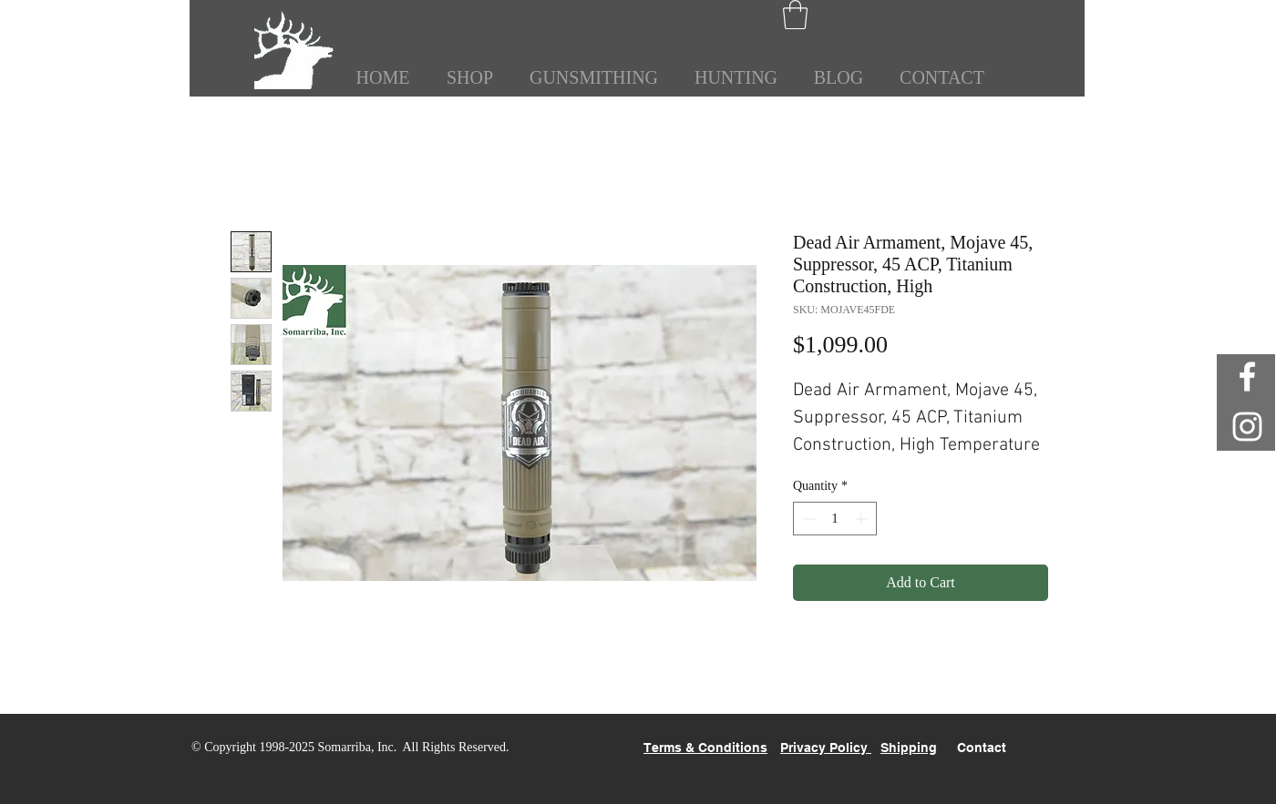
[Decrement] (807, 518)
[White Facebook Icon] (1247, 376)
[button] (795, 14)
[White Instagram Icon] (1247, 426)
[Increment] (862, 518)
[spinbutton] (834, 518)
